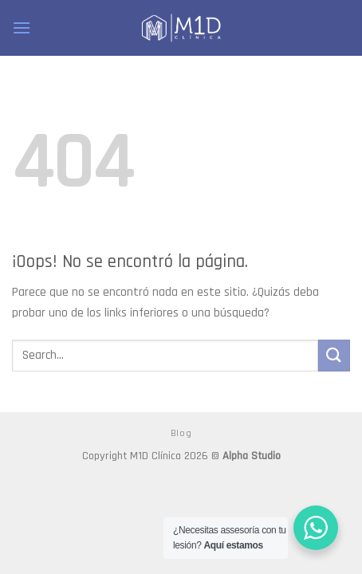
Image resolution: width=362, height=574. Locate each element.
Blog (181, 433)
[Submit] (334, 355)
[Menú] (21, 27)
